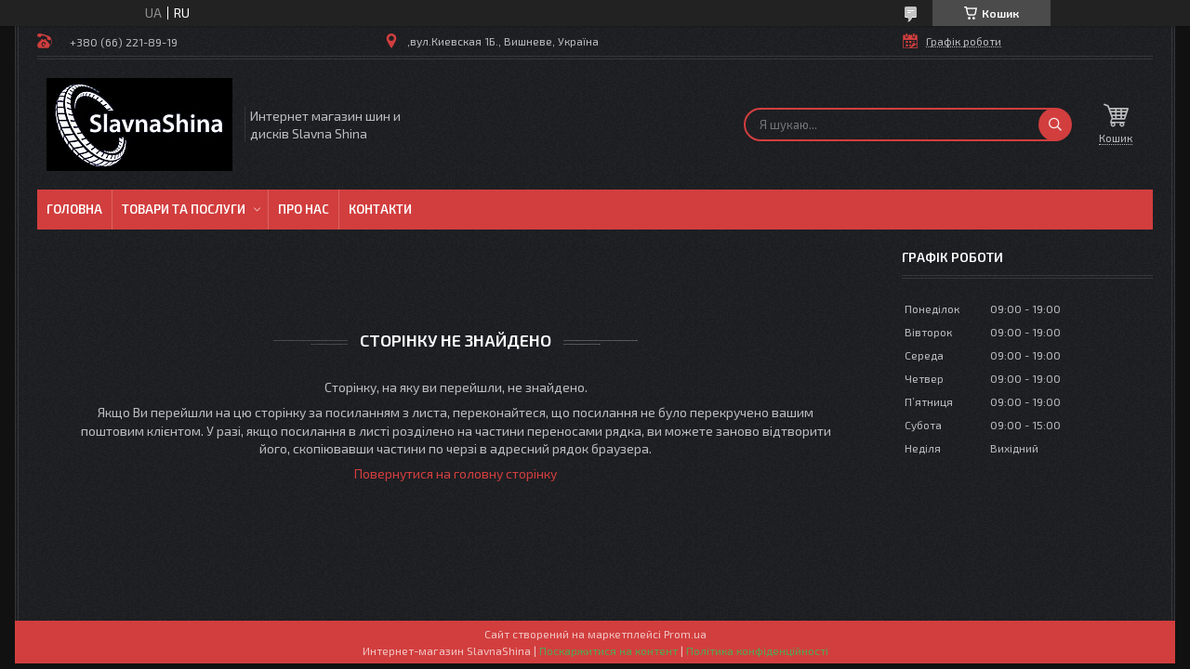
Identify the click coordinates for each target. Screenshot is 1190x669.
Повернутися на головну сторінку (455, 473)
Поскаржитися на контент (608, 650)
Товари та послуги (183, 209)
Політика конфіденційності (757, 650)
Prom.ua (685, 633)
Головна (74, 209)
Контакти (380, 209)
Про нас (303, 209)
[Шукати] (1055, 124)
